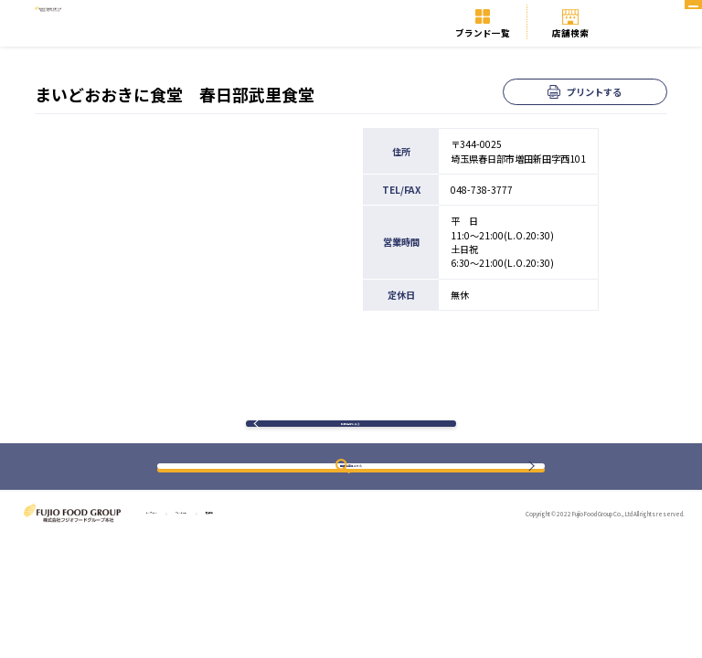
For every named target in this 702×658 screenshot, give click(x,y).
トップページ (171, 539)
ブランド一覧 (482, 33)
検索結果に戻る (350, 435)
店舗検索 (570, 33)
